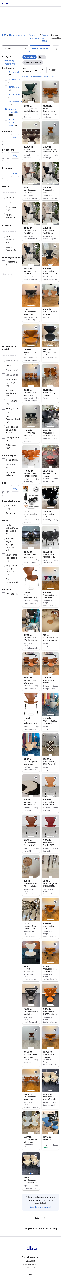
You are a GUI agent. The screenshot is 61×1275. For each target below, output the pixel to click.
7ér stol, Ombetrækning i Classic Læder (31, 723)
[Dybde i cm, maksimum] (8, 174)
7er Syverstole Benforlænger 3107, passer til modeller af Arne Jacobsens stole (31, 514)
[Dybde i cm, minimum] (3, 174)
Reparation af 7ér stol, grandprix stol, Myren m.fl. (50, 640)
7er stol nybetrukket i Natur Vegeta (30, 971)
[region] (31, 92)
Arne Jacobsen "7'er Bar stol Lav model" (31, 640)
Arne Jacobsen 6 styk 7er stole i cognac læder (50, 1054)
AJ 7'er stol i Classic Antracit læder (50, 721)
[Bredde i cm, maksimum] (8, 155)
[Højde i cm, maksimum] (8, 137)
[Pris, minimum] (3, 488)
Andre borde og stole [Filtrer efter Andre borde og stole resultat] (12, 122)
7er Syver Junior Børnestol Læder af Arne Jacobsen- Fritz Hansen (31, 1054)
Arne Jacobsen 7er (31, 554)
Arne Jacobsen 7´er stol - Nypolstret (31, 1014)
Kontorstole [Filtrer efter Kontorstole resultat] (13, 73)
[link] (10, 62)
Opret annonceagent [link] (40, 1207)
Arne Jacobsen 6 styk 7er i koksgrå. (31, 312)
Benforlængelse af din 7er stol (50, 884)
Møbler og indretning (33, 37)
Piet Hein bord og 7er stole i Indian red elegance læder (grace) (50, 473)
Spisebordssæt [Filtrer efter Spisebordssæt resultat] (13, 103)
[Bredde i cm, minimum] (3, 155)
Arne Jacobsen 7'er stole (31, 680)
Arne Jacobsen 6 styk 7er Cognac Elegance (50, 926)
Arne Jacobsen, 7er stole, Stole (49, 434)
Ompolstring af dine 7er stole (31, 352)
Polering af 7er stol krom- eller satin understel (31, 928)
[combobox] (15, 48)
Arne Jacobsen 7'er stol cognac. (30, 474)
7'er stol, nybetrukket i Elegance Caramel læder (31, 761)
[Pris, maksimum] (8, 488)
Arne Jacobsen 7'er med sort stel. (49, 557)
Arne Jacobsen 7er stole (50, 595)
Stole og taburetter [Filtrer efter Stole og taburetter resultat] (13, 111)
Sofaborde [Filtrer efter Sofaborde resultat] (13, 88)
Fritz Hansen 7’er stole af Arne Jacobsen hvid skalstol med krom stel (31, 1139)
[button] (56, 48)
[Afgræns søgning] (10, 192)
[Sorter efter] (53, 70)
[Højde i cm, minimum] (3, 137)
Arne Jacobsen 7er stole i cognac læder (31, 392)
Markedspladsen (17, 35)
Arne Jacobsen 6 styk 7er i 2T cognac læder (50, 969)
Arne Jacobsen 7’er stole (50, 514)
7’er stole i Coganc (50, 392)
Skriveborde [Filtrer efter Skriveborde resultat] (13, 81)
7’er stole (47, 1139)
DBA (4, 35)
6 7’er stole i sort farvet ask (50, 352)
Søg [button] (15, 137)
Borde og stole (45, 38)
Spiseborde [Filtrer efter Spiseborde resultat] (13, 96)
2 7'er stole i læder (50, 312)
